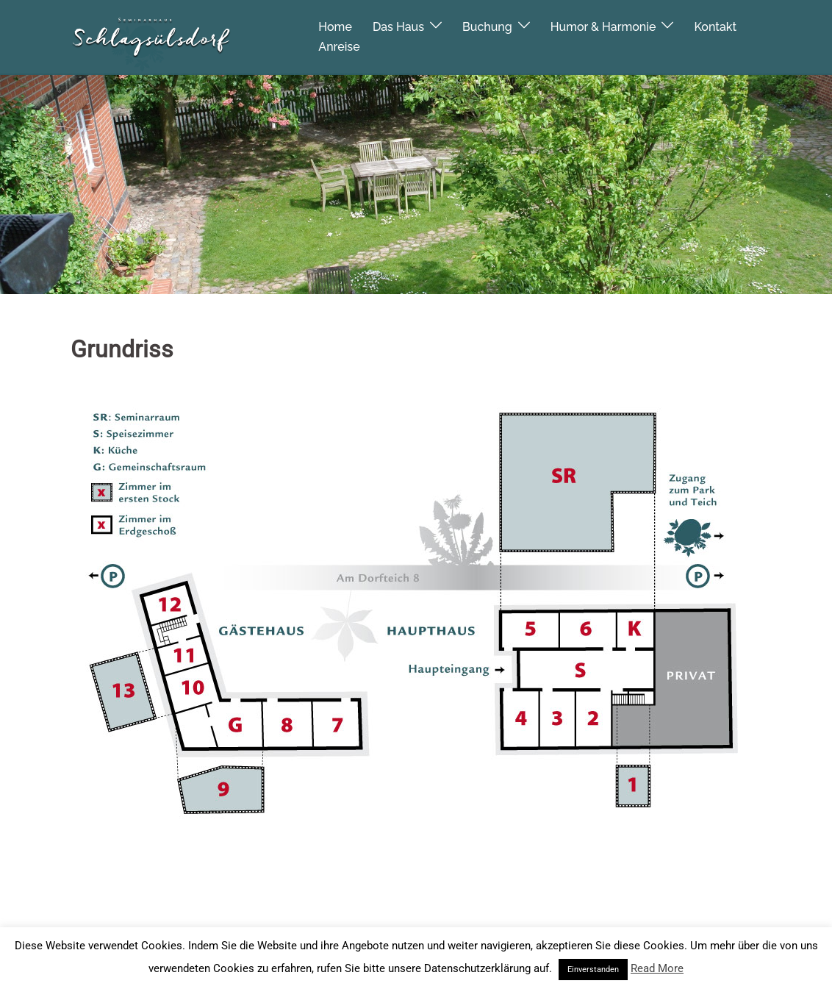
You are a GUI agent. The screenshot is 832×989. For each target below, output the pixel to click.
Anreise (338, 46)
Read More (657, 968)
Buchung (487, 26)
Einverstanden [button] (593, 969)
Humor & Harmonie (603, 26)
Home (335, 26)
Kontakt (715, 26)
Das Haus (398, 26)
